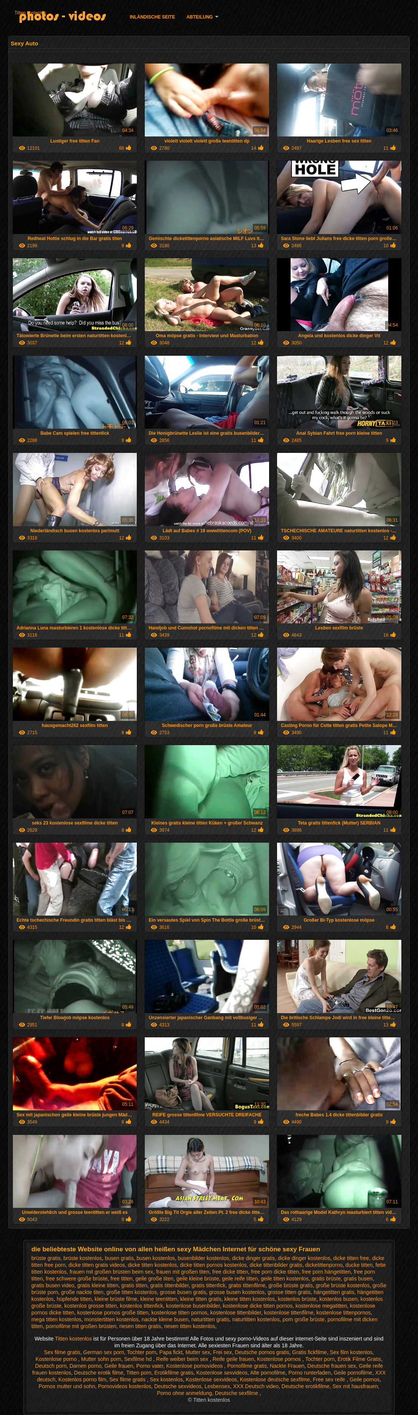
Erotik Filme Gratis (359, 1359)
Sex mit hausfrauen (355, 1386)
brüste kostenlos (82, 1258)
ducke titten (359, 1265)
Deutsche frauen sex (331, 1366)
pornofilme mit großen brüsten (81, 1326)
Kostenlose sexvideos (222, 1373)
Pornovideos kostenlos (124, 1386)
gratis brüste (326, 1279)
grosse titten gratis (289, 1292)
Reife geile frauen (233, 1359)
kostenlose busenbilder (193, 1306)
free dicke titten (230, 1272)
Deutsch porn (51, 1366)
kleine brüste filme (115, 1299)
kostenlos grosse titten (90, 1306)
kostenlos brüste (297, 1299)
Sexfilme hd (138, 1359)
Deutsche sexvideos (177, 1386)
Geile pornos (364, 1379)
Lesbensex (217, 1386)
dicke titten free (351, 1258)
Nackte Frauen (287, 1366)
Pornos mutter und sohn (67, 1386)
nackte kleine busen (165, 1319)
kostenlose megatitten (321, 1306)
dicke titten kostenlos (152, 1265)
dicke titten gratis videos (96, 1265)
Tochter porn (141, 1352)
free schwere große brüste (76, 1279)
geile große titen (154, 1279)
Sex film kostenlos (351, 1352)
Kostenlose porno (57, 1359)
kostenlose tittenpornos (343, 1313)
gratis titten (134, 1285)
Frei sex (222, 1352)
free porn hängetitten (326, 1272)
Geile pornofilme (353, 1373)
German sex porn (103, 1352)
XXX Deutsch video (256, 1386)
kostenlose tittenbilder (235, 1313)
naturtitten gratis (210, 1319)
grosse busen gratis (183, 1292)
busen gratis (119, 1258)
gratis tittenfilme (246, 1285)
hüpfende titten (74, 1299)
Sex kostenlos (166, 1379)
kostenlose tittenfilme (289, 1313)
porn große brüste (304, 1319)
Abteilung (199, 17)
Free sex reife (330, 1379)
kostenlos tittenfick (141, 1306)
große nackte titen (82, 1292)
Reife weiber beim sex (183, 1359)
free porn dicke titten (275, 1272)
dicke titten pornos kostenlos (213, 1265)
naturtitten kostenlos (256, 1319)
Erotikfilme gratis (173, 1373)
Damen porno (86, 1366)
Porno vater (149, 1366)
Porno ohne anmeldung (184, 1393)
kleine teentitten (158, 1299)
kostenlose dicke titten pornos (258, 1306)
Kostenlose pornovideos (195, 1366)
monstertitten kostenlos (111, 1319)
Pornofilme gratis (247, 1366)
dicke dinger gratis (253, 1258)
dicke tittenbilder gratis (275, 1265)
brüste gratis (45, 1258)
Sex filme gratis (62, 1352)
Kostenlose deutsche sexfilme (275, 1379)
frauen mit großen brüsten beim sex (111, 1272)
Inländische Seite (152, 17)
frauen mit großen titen (182, 1272)
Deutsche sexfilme (237, 1393)
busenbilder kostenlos (203, 1258)
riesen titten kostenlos (189, 1326)
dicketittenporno (323, 1265)
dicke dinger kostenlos (304, 1258)
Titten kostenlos (30, 12)
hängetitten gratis (334, 1292)
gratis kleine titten (97, 1285)
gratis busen (358, 1279)
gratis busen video (52, 1285)
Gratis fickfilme (309, 1352)
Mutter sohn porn (101, 1359)
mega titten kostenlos (56, 1319)
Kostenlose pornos (279, 1359)
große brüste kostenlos (342, 1285)
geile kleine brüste (197, 1279)
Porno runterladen (309, 1373)
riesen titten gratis (140, 1326)
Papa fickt (170, 1352)
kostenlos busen (338, 1299)
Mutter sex (198, 1352)
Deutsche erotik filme (99, 1373)
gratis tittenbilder (169, 1285)
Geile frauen (118, 1366)
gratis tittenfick (208, 1285)
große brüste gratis (290, 1285)
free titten (121, 1279)
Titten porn (138, 1373)
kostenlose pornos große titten (112, 1313)
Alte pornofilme (267, 1373)
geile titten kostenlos (285, 1279)
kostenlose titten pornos (179, 1313)
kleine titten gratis (200, 1299)
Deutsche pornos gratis (262, 1352)
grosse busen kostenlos (237, 1292)
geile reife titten (240, 1279)
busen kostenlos (156, 1258)
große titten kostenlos (131, 1292)
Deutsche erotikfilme (306, 1386)
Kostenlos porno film (83, 1379)
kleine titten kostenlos (249, 1299)
